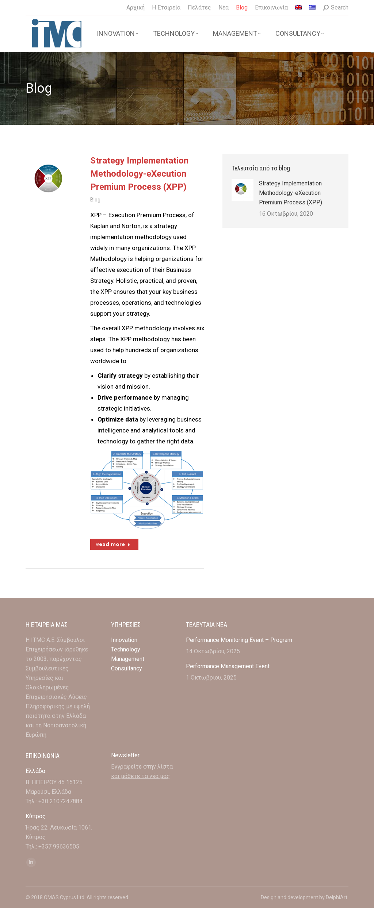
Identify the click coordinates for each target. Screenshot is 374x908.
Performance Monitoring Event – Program (239, 639)
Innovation (124, 639)
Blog (95, 200)
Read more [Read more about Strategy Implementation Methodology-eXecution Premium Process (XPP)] (112, 544)
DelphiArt (336, 897)
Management (128, 658)
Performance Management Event (228, 666)
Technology (125, 649)
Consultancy (126, 668)
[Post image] (242, 190)
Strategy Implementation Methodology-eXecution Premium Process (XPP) (139, 173)
